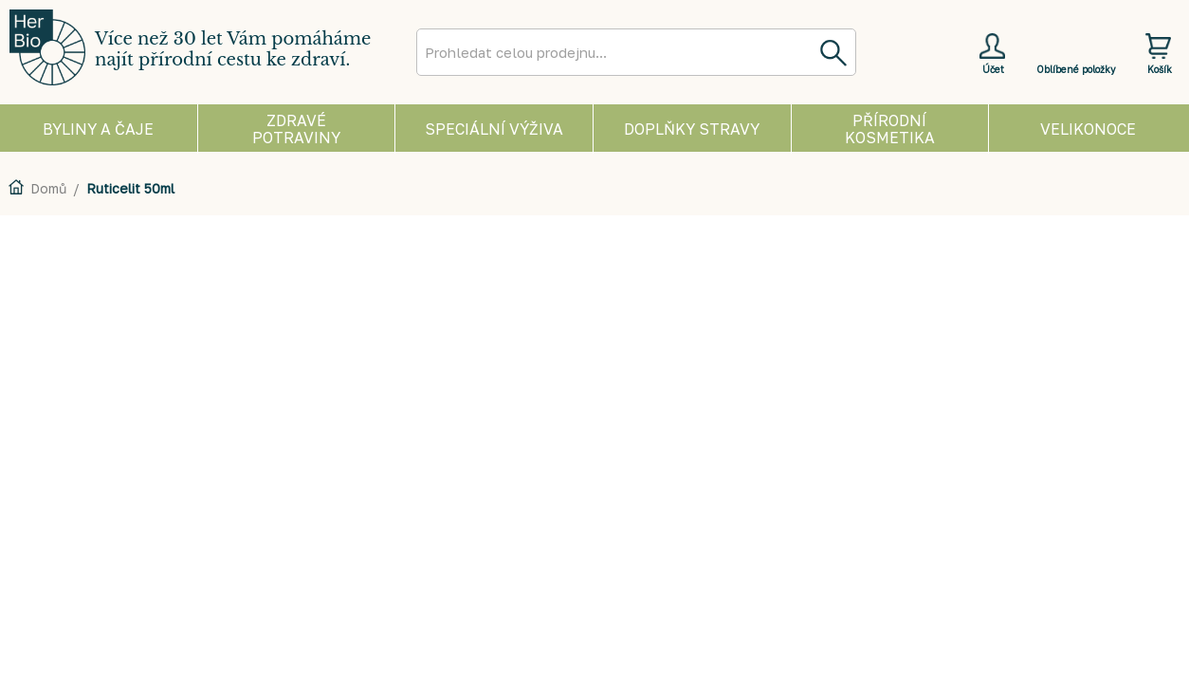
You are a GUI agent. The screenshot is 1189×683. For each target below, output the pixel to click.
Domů (48, 188)
